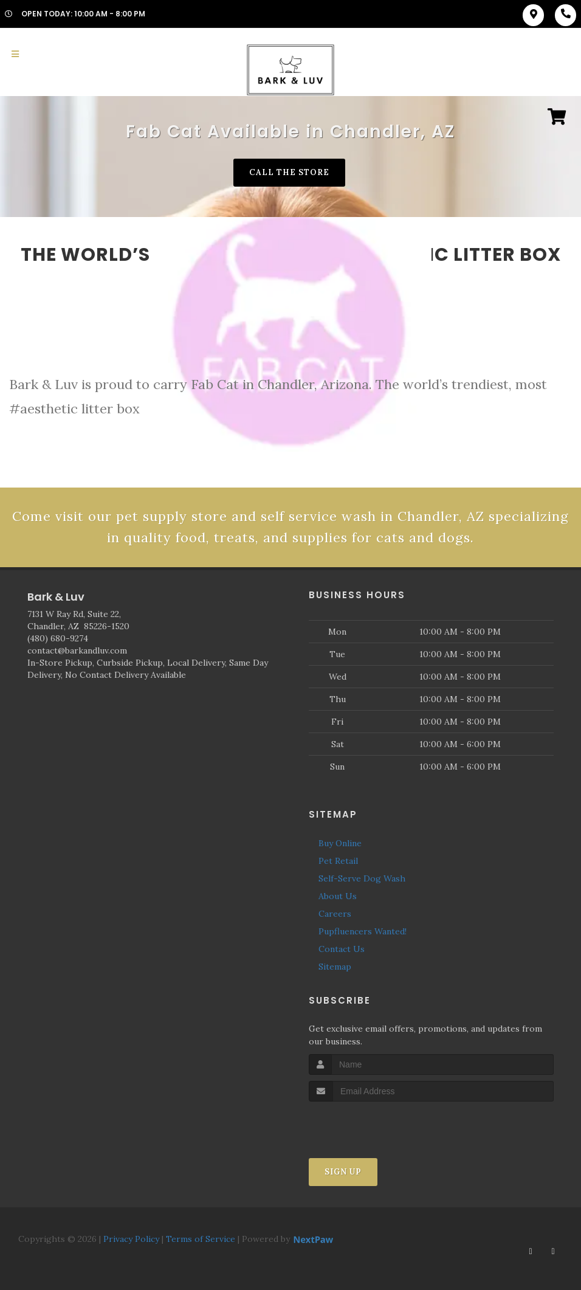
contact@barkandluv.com (77, 650)
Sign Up (343, 1172)
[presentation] (373, 1124)
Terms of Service (200, 1238)
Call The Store (289, 172)
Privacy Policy (131, 1238)
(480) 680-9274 (57, 638)
